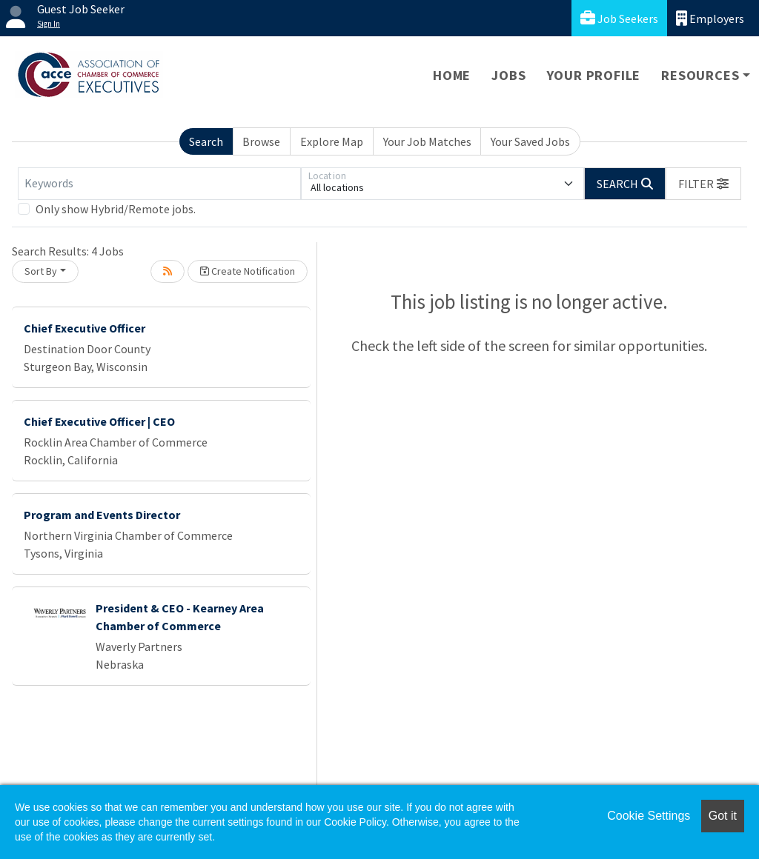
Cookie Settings (648, 815)
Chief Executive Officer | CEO (99, 421)
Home (452, 75)
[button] (703, 183)
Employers (710, 18)
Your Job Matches (427, 141)
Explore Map (331, 141)
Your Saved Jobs (530, 141)
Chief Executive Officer (84, 328)
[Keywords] (159, 183)
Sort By (40, 271)
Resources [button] (700, 75)
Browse (261, 141)
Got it (723, 815)
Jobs (508, 75)
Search (206, 141)
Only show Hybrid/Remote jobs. (116, 208)
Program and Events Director (102, 514)
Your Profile (594, 75)
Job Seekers (619, 18)
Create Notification (247, 271)
